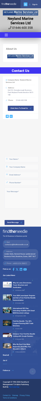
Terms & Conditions (10, 398)
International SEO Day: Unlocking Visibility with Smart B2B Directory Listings (24, 310)
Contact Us (7, 395)
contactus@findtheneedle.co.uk (16, 244)
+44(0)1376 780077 (20, 263)
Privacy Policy (25, 395)
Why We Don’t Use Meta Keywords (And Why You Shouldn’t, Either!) (22, 346)
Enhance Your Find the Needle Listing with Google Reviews (24, 335)
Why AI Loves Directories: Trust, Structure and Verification (22, 285)
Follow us (8, 370)
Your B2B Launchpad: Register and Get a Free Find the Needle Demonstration (24, 298)
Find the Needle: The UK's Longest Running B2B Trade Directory (23, 323)
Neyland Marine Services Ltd (20, 20)
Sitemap (15, 395)
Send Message (14, 222)
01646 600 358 (20, 27)
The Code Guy (14, 387)
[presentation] (19, 214)
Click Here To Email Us (20, 108)
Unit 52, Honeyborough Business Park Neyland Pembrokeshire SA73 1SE (20, 92)
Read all (7, 355)
